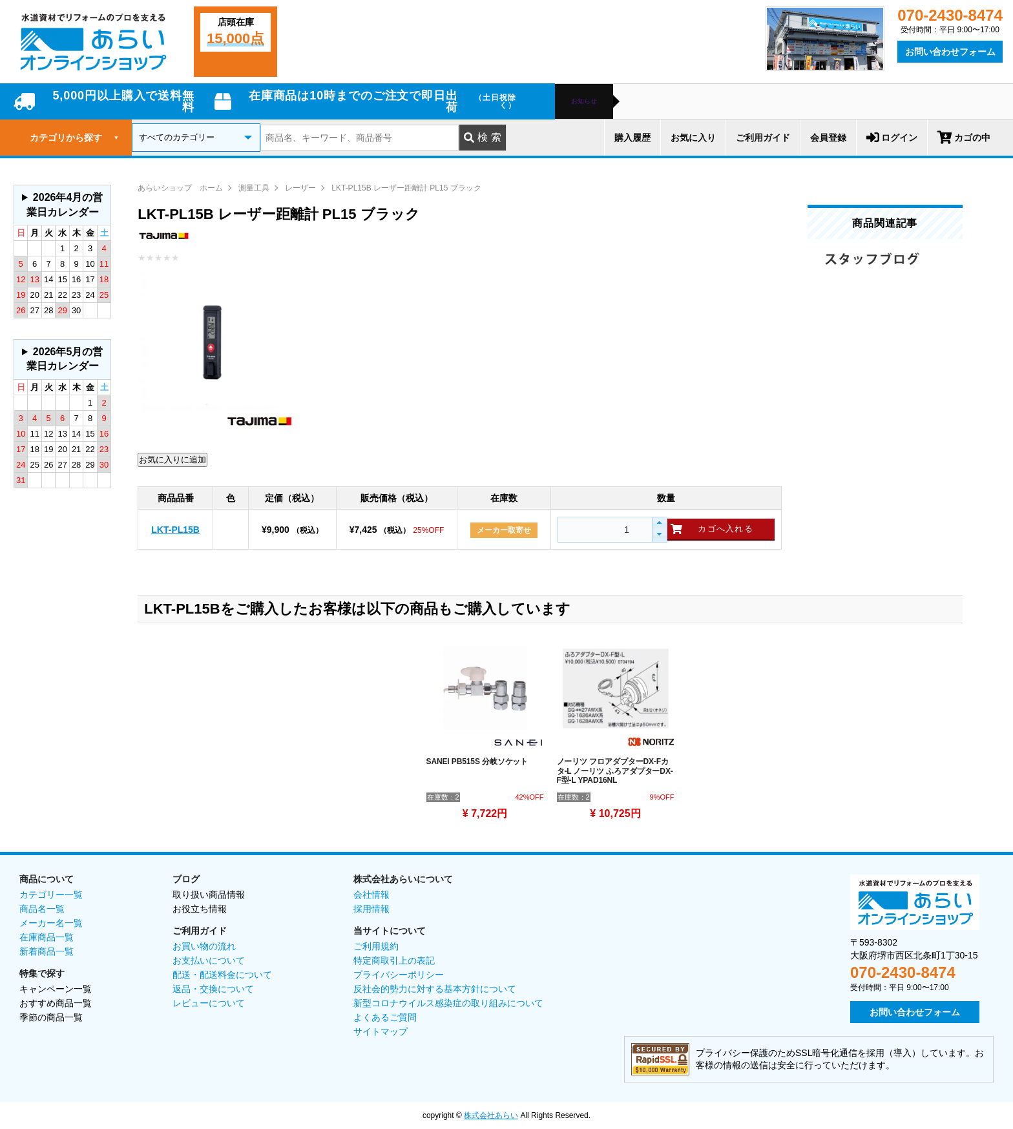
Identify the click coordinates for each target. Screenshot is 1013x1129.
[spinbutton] (603, 529)
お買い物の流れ (204, 946)
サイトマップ (380, 1031)
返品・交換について (213, 989)
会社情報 (371, 894)
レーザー (300, 187)
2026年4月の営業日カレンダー (64, 204)
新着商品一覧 (46, 951)
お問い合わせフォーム (950, 52)
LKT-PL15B (175, 529)
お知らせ (584, 101)
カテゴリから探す (74, 137)
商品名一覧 (42, 909)
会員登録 (828, 137)
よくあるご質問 (385, 1017)
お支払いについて (208, 960)
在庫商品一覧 (46, 937)
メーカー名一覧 (51, 923)
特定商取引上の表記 (394, 960)
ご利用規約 (376, 946)
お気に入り (693, 137)
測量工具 (253, 187)
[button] (659, 523)
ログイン (891, 137)
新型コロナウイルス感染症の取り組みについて (448, 1003)
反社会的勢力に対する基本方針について (434, 989)
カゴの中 (963, 137)
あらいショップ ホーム (180, 187)
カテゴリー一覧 (51, 894)
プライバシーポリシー (398, 974)
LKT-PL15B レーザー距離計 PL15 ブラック (406, 187)
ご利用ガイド (763, 137)
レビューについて (208, 1003)
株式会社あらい (491, 1115)
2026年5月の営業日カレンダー (64, 358)
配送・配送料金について (222, 974)
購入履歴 (632, 137)
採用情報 (371, 909)
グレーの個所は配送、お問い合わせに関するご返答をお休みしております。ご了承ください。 (62, 205)
